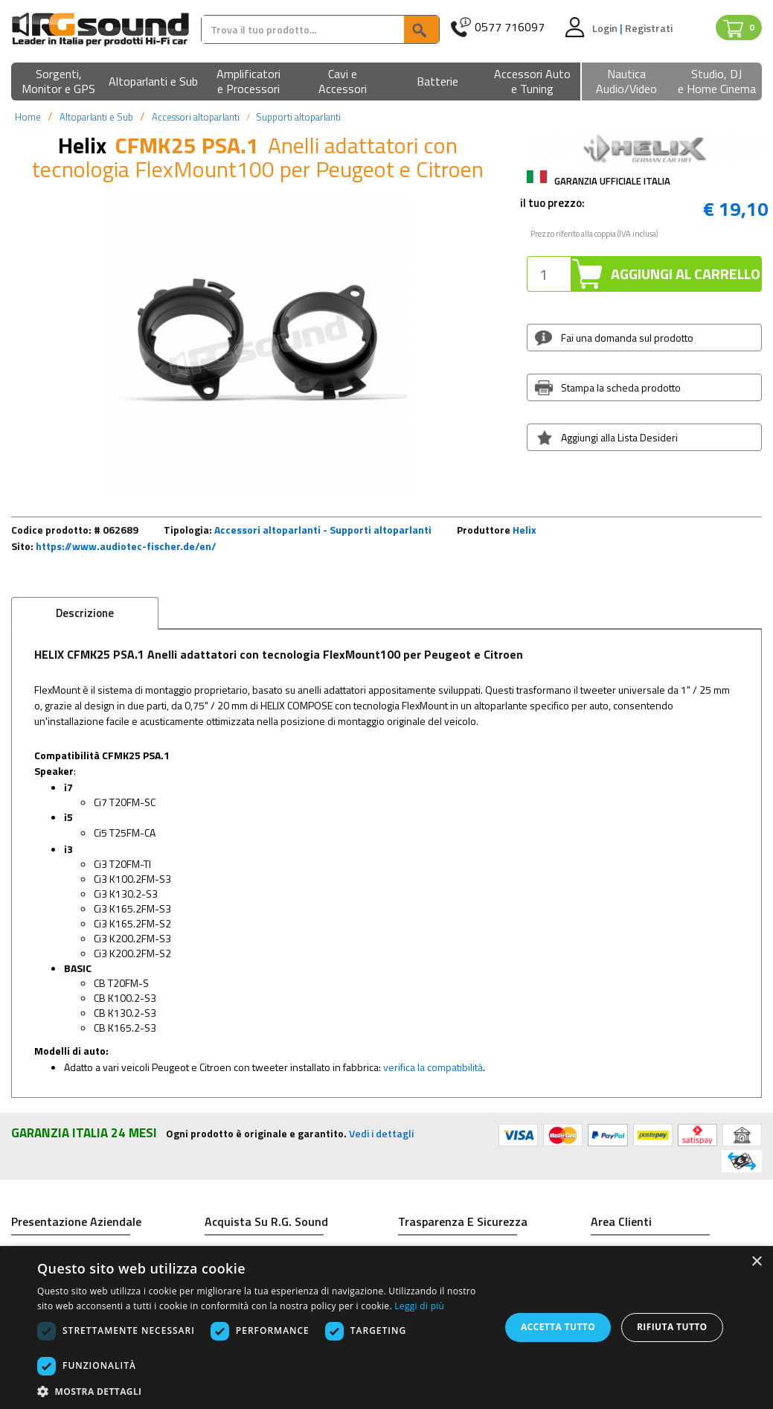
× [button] (756, 1262)
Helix (524, 529)
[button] (58, 82)
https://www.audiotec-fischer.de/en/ (126, 546)
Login (606, 28)
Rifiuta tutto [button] (672, 1326)
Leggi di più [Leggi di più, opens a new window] (419, 1306)
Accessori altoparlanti (196, 116)
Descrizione (85, 613)
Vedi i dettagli (381, 1133)
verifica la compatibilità (433, 1067)
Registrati (649, 28)
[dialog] (386, 1327)
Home (28, 116)
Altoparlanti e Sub (96, 116)
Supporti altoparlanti (298, 116)
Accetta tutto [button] (558, 1326)
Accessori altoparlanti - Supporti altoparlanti (323, 529)
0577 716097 (510, 27)
